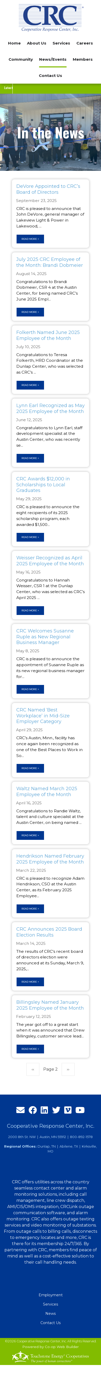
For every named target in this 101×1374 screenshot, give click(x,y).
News (50, 1313)
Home (14, 43)
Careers (84, 43)
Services (50, 1304)
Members (83, 59)
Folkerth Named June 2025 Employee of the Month (48, 335)
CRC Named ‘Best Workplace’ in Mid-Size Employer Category (43, 715)
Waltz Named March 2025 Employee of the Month (46, 791)
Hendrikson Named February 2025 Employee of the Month (50, 859)
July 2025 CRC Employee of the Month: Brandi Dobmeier (49, 262)
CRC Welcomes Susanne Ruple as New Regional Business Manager (45, 636)
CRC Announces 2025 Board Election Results (49, 932)
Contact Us (50, 75)
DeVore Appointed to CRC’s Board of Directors (48, 189)
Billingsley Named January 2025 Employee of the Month (50, 1005)
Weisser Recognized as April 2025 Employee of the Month (50, 561)
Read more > (30, 238)
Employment (51, 1295)
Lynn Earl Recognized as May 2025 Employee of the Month (50, 408)
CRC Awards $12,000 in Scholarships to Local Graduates (43, 484)
